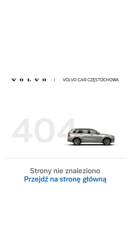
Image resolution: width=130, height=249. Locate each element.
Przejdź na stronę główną (65, 179)
